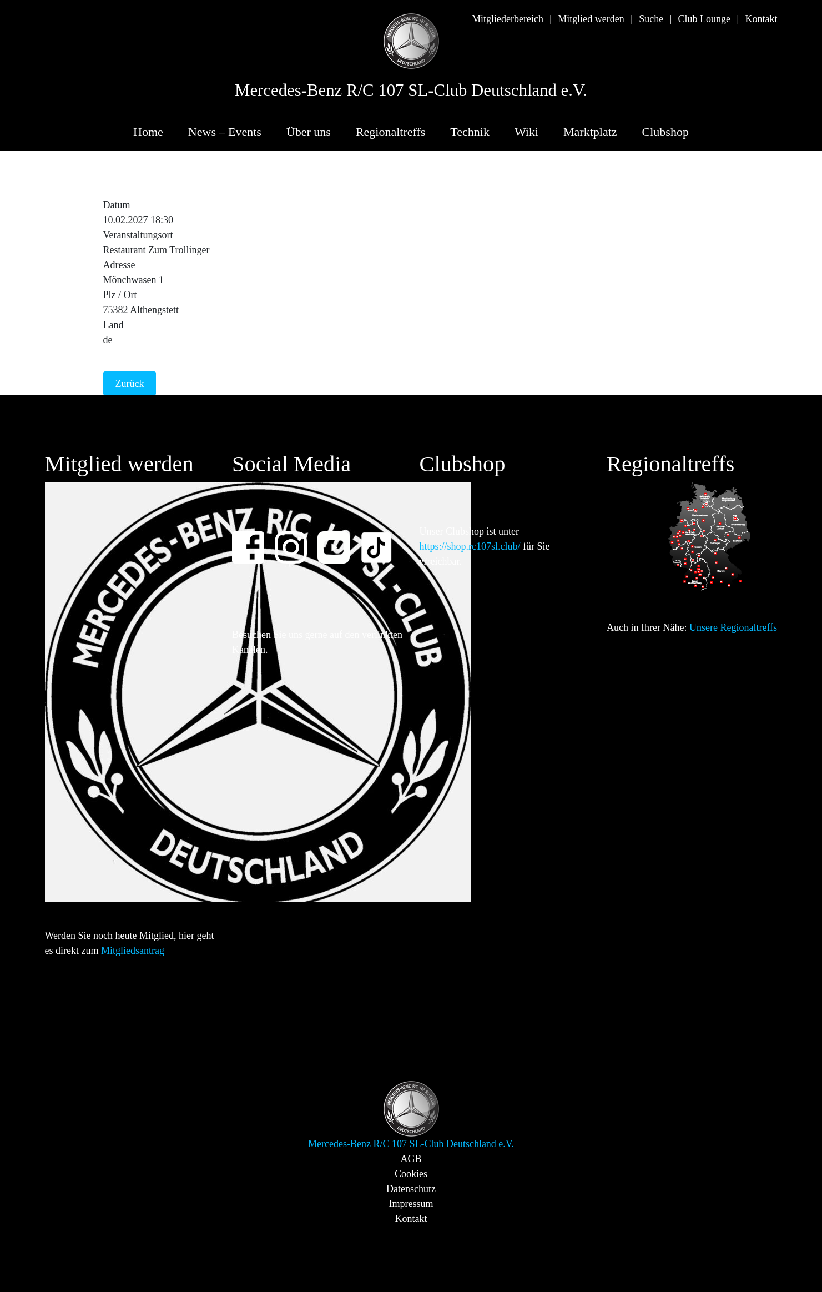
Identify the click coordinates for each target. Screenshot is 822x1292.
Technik (470, 132)
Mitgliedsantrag (132, 950)
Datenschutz (411, 1188)
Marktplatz (590, 132)
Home (148, 132)
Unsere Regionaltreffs (733, 627)
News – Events (224, 132)
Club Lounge (704, 18)
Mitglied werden (591, 18)
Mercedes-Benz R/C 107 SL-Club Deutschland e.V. (411, 90)
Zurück (129, 383)
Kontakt (761, 18)
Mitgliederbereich (507, 18)
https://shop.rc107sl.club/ (470, 546)
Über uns (308, 132)
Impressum (411, 1203)
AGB (410, 1158)
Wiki (526, 132)
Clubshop (665, 132)
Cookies (411, 1173)
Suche (651, 18)
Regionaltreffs (390, 132)
